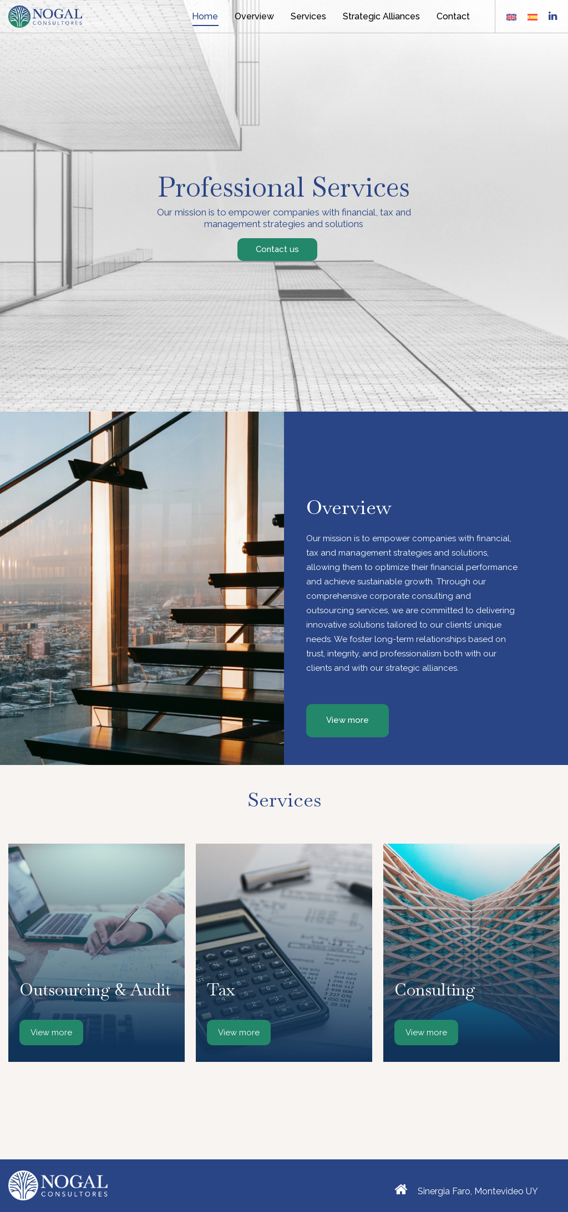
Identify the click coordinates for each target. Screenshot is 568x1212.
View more (51, 1033)
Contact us (277, 249)
